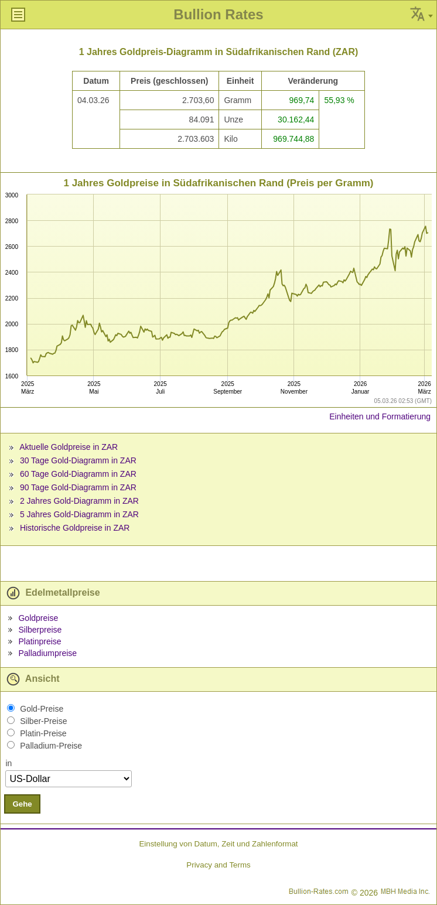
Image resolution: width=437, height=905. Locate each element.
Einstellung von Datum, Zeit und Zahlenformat (218, 843)
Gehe (22, 804)
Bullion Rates (218, 14)
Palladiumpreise (47, 653)
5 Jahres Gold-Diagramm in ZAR (79, 514)
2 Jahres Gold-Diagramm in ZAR (79, 501)
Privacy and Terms (218, 864)
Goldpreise (38, 618)
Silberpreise (40, 629)
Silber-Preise (43, 721)
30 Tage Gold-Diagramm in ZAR (78, 460)
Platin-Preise (43, 733)
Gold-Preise (41, 708)
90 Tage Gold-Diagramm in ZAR (78, 487)
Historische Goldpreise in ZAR (75, 527)
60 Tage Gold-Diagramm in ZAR (78, 474)
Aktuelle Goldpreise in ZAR (68, 447)
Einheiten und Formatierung (380, 416)
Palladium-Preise (51, 745)
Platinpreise (39, 641)
